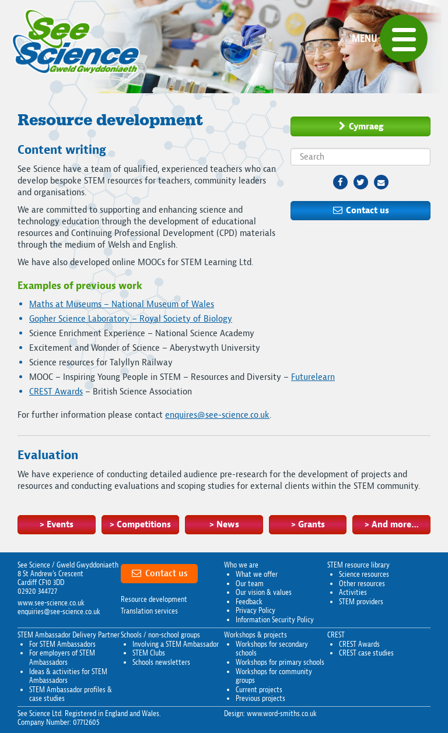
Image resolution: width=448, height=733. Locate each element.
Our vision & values (264, 592)
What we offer (257, 574)
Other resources (362, 583)
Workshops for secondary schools (272, 648)
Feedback (249, 602)
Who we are (241, 565)
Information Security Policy (275, 620)
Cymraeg (360, 126)
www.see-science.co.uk (51, 603)
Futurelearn (313, 377)
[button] (404, 38)
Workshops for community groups (274, 676)
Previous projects (260, 698)
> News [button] (224, 524)
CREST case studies (366, 653)
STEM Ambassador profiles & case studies (70, 694)
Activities (353, 592)
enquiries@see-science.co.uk (59, 611)
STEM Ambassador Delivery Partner (69, 635)
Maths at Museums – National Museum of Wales (121, 304)
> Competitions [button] (140, 524)
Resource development (154, 599)
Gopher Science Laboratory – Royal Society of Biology (130, 319)
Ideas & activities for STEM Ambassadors (68, 676)
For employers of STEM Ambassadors (62, 657)
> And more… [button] (391, 524)
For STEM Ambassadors (62, 644)
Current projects (259, 690)
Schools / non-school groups (160, 635)
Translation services (149, 611)
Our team (250, 583)
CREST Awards (56, 391)
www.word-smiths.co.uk (282, 713)
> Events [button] (56, 524)
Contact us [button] (361, 210)
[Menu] (390, 38)
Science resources (364, 574)
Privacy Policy (255, 610)
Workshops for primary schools (280, 662)
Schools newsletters (161, 662)
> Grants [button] (307, 524)
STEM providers (361, 602)
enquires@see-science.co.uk (217, 415)
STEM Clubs (148, 653)
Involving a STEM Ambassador (175, 644)
